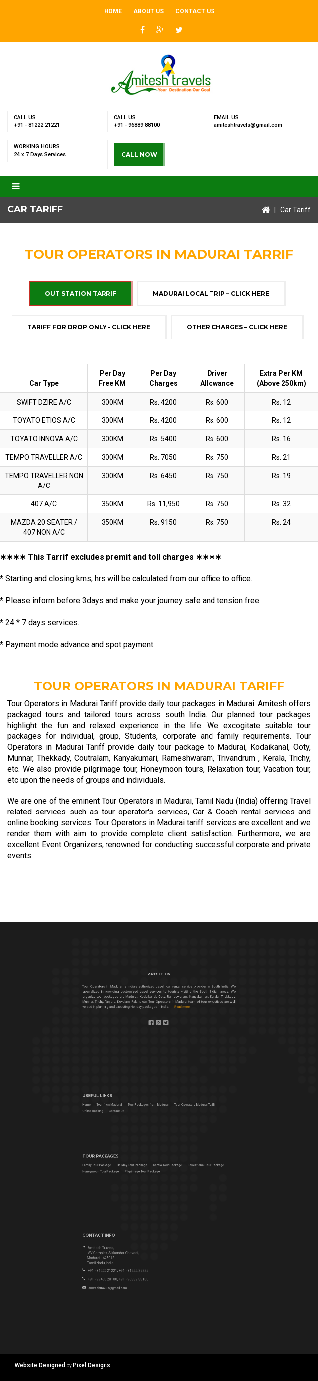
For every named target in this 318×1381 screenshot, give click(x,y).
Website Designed (40, 1365)
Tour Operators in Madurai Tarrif (159, 254)
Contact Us (194, 11)
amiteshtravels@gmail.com (248, 125)
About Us (148, 11)
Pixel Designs (91, 1365)
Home (113, 11)
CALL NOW (139, 154)
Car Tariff (295, 210)
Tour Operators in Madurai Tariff (62, 703)
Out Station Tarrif (80, 293)
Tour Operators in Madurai (147, 801)
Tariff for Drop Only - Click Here (88, 327)
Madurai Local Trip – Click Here (211, 293)
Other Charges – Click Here (237, 327)
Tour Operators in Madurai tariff (149, 822)
